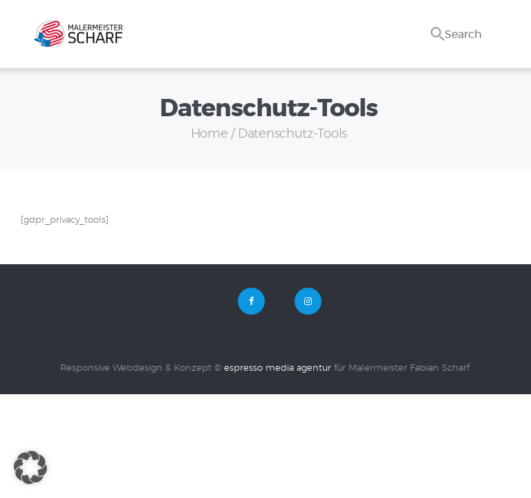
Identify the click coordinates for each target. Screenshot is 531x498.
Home (209, 134)
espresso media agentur (277, 368)
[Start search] (438, 19)
